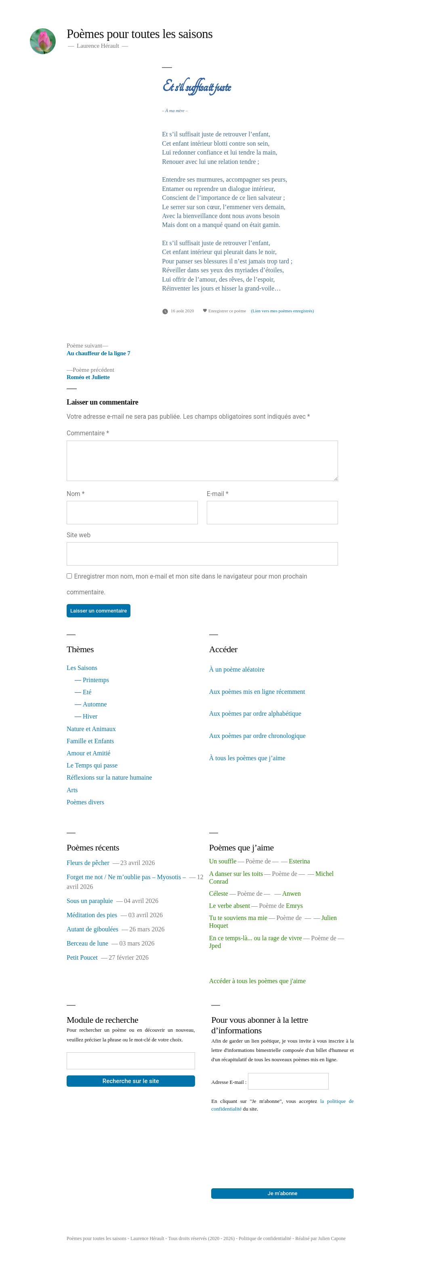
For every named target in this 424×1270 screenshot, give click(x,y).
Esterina (299, 861)
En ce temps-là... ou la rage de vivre (255, 938)
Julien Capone (332, 1238)
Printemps (96, 679)
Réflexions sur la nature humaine (109, 777)
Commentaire (88, 433)
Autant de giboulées (92, 929)
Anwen (291, 893)
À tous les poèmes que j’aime (247, 758)
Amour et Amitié (88, 753)
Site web (78, 535)
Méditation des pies (92, 915)
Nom (75, 494)
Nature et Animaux (91, 728)
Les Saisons (82, 667)
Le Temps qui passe (92, 765)
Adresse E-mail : (229, 1082)
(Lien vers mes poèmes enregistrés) (282, 310)
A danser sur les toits (236, 873)
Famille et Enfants (90, 741)
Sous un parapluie (90, 900)
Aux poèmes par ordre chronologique (257, 735)
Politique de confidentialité (265, 1238)
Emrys (294, 905)
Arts (72, 790)
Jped (215, 945)
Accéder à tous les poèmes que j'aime (257, 980)
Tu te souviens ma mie (238, 917)
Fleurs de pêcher (88, 862)
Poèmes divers (85, 802)
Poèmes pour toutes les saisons (139, 34)
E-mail (218, 494)
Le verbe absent (229, 905)
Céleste (218, 893)
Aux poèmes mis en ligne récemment (257, 691)
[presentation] (244, 1142)
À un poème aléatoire (236, 669)
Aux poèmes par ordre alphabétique (255, 713)
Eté (87, 692)
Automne (95, 704)
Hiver (90, 716)
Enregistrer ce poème (224, 310)
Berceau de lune (87, 943)
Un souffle (223, 861)
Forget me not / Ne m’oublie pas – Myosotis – (126, 877)
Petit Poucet (82, 957)
